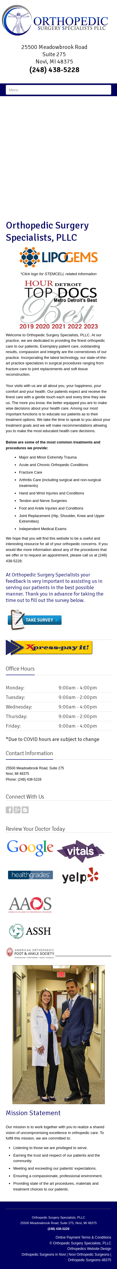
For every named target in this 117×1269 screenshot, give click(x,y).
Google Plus (17, 809)
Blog (25, 809)
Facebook (9, 809)
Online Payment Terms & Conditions (83, 1237)
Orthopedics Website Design (89, 1249)
